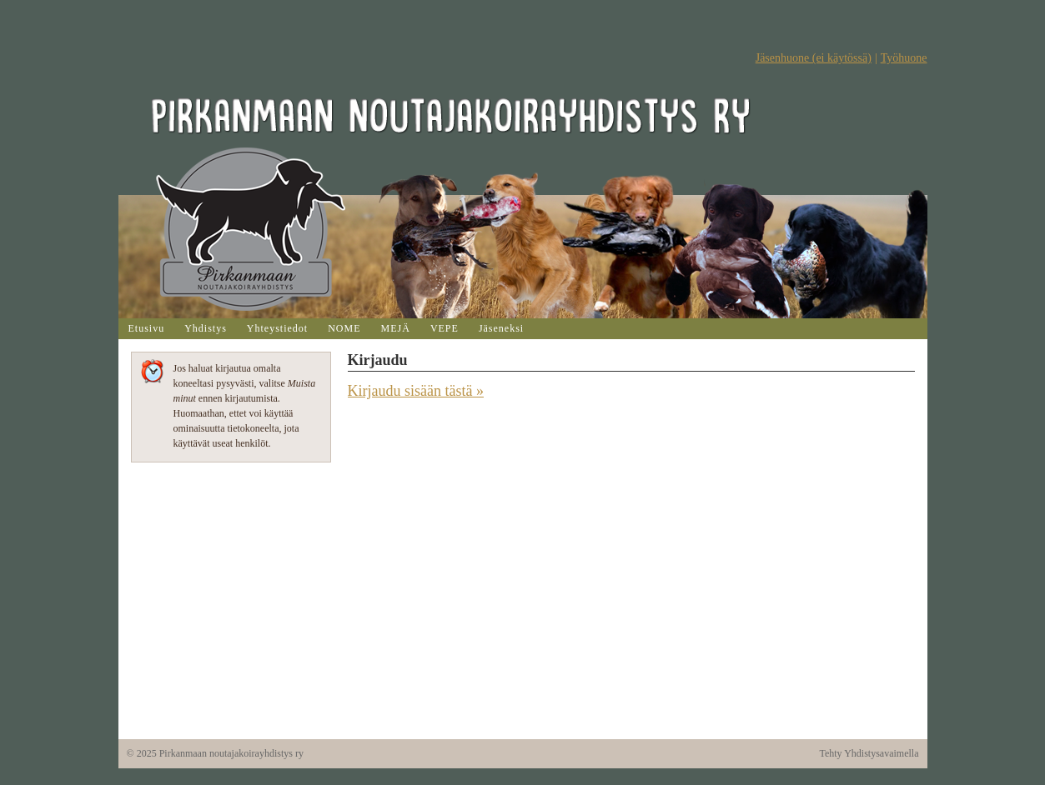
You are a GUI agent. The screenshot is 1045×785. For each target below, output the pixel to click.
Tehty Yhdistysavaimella (868, 753)
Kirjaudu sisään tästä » (416, 390)
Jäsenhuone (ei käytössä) (814, 58)
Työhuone (904, 58)
